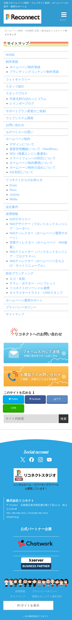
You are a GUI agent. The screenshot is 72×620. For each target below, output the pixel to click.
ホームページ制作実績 (25, 67)
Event (13, 185)
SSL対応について (21, 172)
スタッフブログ (16, 93)
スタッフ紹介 (15, 86)
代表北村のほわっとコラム (28, 98)
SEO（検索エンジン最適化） (29, 153)
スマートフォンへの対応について (33, 158)
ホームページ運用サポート (24, 300)
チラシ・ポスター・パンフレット (33, 283)
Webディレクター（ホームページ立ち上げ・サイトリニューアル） (37, 263)
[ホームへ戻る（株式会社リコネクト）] (19, 17)
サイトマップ (15, 314)
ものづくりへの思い (19, 132)
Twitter (13, 399)
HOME (10, 54)
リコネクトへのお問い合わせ (38, 334)
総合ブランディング (19, 273)
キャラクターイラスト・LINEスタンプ (36, 292)
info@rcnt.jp (12, 517)
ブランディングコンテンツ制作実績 (34, 71)
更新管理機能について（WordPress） (35, 149)
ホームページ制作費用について (31, 163)
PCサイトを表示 (28, 605)
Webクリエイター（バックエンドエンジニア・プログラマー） (38, 254)
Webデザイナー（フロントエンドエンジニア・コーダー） (38, 226)
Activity (15, 194)
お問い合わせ (15, 125)
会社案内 (12, 207)
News (13, 190)
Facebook (35, 399)
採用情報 (12, 213)
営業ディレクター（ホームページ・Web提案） (38, 245)
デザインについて (22, 144)
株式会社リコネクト (39, 616)
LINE (13, 407)
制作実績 (12, 61)
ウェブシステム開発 (19, 118)
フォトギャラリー (18, 79)
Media (13, 199)
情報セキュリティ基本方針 (47, 596)
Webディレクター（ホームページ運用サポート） (38, 235)
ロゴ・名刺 (17, 278)
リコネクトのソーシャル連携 (30, 288)
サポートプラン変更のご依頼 (26, 111)
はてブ (57, 399)
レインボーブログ (22, 103)
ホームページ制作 (18, 139)
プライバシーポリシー (21, 307)
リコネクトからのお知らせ (24, 180)
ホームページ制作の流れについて (33, 167)
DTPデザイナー (20, 219)
